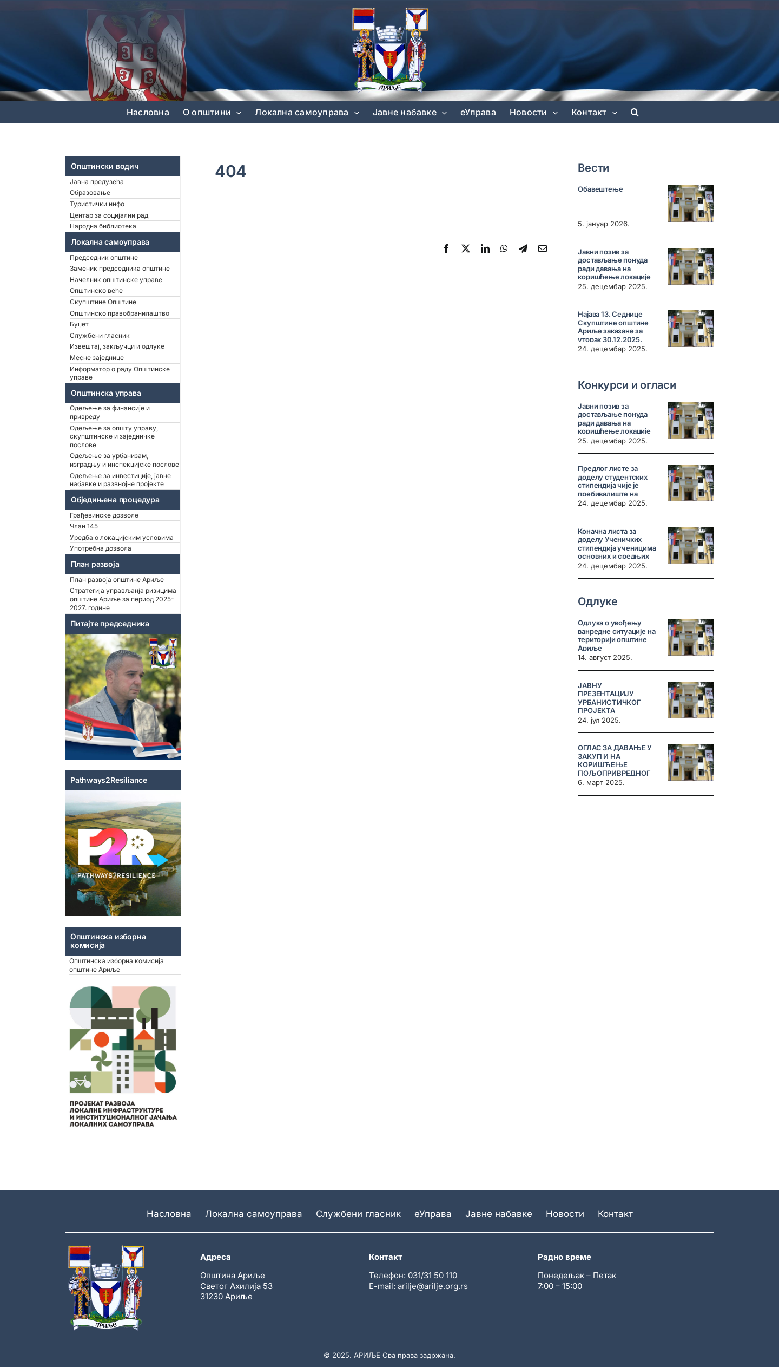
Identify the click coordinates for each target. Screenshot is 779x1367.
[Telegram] (523, 248)
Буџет (79, 324)
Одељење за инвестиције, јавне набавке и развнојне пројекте (120, 480)
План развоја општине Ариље (117, 579)
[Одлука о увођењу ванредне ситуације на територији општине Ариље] (691, 637)
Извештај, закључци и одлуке (117, 346)
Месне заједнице (97, 358)
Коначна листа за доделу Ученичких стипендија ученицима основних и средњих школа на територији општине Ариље (617, 552)
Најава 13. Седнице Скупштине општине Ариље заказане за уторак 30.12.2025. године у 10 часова (613, 331)
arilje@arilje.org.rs (433, 1286)
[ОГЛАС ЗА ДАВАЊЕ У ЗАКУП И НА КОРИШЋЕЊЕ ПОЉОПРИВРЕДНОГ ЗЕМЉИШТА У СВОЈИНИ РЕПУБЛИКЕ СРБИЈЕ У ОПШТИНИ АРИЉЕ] (691, 762)
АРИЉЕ (367, 1355)
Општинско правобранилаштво (119, 313)
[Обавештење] (691, 203)
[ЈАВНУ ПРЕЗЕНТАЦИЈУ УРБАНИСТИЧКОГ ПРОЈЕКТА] (691, 700)
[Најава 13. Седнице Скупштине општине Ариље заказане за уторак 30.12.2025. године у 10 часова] (691, 328)
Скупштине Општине (103, 302)
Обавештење (600, 189)
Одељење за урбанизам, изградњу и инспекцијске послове (124, 460)
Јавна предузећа (97, 182)
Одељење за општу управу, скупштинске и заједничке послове (114, 436)
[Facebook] (446, 248)
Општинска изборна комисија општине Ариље (116, 965)
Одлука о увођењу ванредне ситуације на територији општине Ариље (616, 635)
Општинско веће (96, 290)
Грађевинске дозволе (104, 515)
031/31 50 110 (432, 1275)
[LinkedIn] (485, 248)
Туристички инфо (97, 204)
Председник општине (104, 257)
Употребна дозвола (100, 548)
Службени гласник (100, 335)
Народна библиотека (103, 226)
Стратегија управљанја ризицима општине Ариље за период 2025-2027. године (123, 598)
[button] (635, 112)
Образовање (90, 192)
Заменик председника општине (120, 268)
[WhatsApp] (504, 248)
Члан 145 (84, 526)
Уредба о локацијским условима (122, 537)
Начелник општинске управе (116, 280)
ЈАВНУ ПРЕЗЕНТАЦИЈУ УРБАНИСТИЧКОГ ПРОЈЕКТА (609, 698)
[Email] (542, 248)
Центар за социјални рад (109, 215)
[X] (466, 248)
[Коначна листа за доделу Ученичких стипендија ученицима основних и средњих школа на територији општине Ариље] (691, 545)
